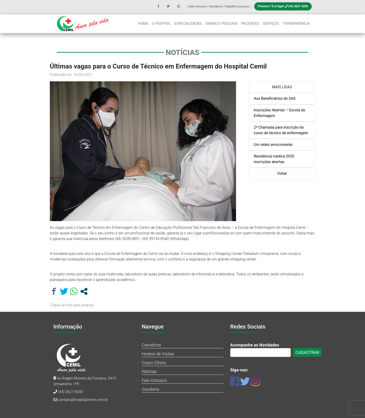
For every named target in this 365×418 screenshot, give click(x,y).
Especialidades (188, 23)
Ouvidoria (216, 6)
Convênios (151, 345)
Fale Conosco (198, 6)
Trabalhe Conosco (237, 6)
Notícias (149, 371)
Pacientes (250, 23)
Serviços (271, 23)
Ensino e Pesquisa (222, 23)
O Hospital (161, 23)
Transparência (296, 23)
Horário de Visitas (158, 353)
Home (143, 23)
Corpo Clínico (154, 362)
